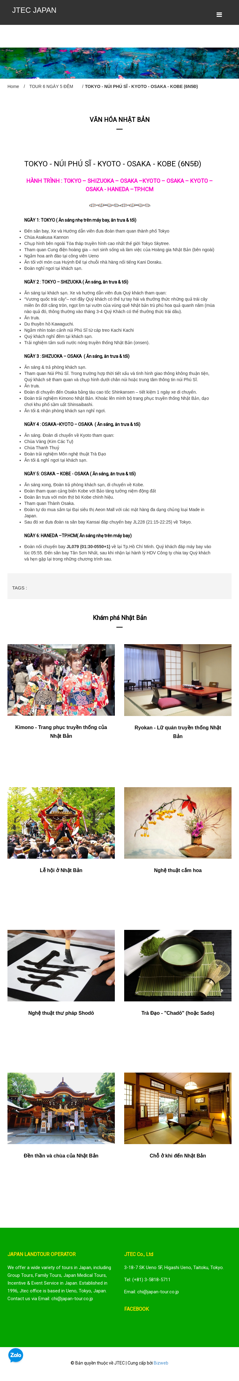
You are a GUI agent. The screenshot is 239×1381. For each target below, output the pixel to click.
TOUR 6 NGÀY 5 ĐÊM (51, 86)
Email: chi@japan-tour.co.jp (151, 1292)
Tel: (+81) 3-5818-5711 (147, 1279)
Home (13, 86)
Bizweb (161, 1362)
